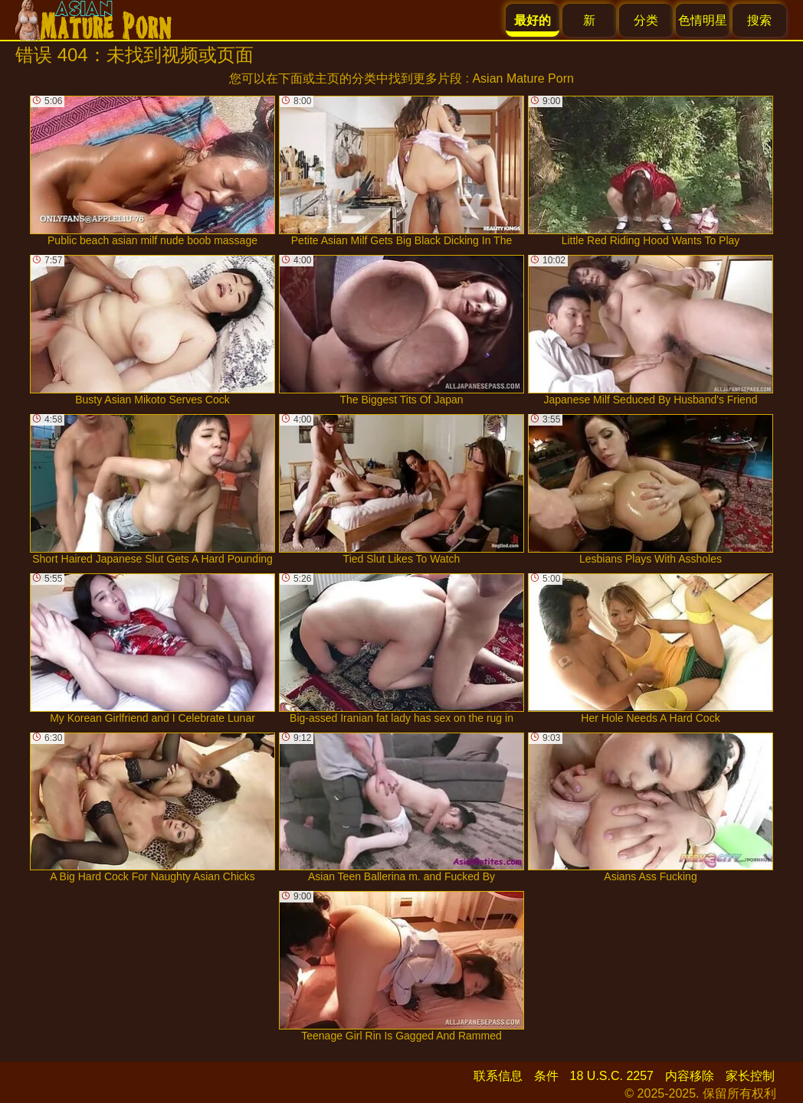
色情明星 (702, 20)
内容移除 (689, 1075)
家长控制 (750, 1075)
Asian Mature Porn (523, 78)
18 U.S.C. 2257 (612, 1075)
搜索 (759, 20)
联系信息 (498, 1075)
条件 (546, 1075)
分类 (646, 20)
